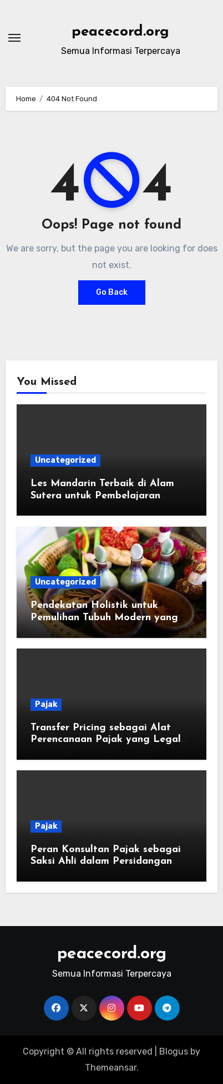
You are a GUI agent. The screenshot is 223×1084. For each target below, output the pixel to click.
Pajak (46, 704)
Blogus (173, 1051)
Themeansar (110, 1067)
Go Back (112, 292)
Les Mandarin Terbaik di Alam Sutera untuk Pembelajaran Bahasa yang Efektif (102, 495)
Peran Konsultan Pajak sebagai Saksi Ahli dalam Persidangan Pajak (106, 861)
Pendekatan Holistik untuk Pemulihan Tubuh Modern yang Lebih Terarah (104, 617)
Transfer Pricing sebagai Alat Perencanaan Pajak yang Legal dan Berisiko (106, 739)
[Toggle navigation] (14, 37)
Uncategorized (65, 460)
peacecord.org (120, 31)
